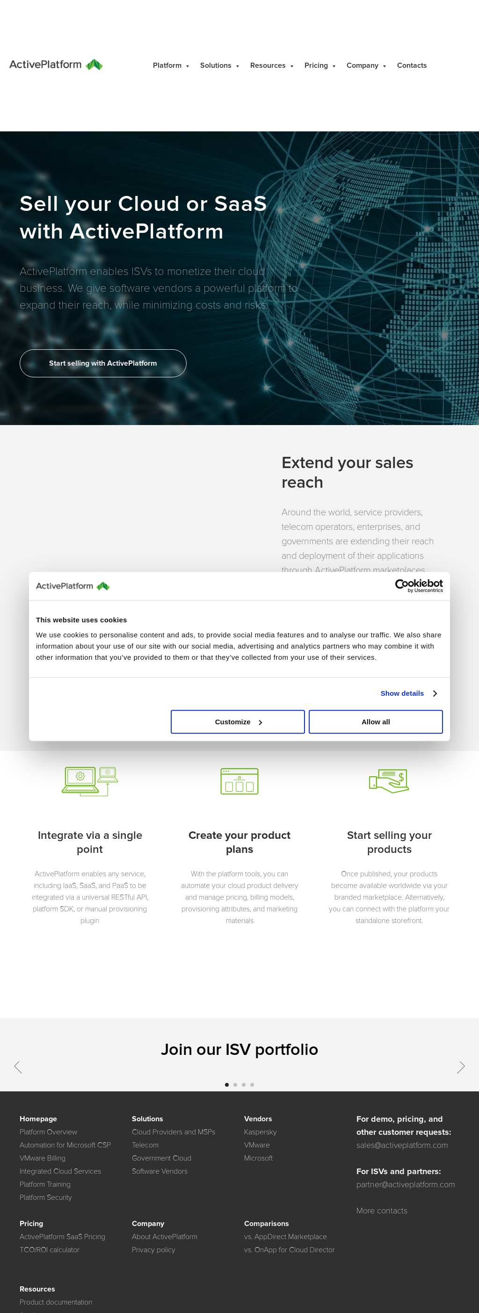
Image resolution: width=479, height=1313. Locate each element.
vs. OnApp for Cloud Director (289, 1250)
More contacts (381, 1210)
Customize (238, 722)
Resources (269, 65)
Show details (402, 693)
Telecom (145, 1145)
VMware (257, 1145)
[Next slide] (461, 1067)
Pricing (317, 65)
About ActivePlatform (164, 1236)
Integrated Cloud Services (60, 1171)
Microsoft (258, 1158)
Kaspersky (260, 1132)
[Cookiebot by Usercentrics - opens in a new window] (402, 586)
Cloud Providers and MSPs (173, 1132)
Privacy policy (153, 1250)
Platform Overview (48, 1132)
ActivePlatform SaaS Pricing (62, 1236)
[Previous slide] (18, 1067)
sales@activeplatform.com (402, 1145)
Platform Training (45, 1184)
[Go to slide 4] (252, 1085)
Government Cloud (161, 1158)
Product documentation (56, 1302)
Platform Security (46, 1197)
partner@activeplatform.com (405, 1184)
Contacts (412, 65)
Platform (168, 65)
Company (363, 65)
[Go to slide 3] (244, 1085)
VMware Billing (42, 1158)
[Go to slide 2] (235, 1085)
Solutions (216, 65)
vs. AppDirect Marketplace (285, 1236)
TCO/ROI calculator (50, 1250)
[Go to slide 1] (227, 1085)
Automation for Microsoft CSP (65, 1145)
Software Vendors (160, 1171)
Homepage (38, 1119)
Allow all (376, 722)
